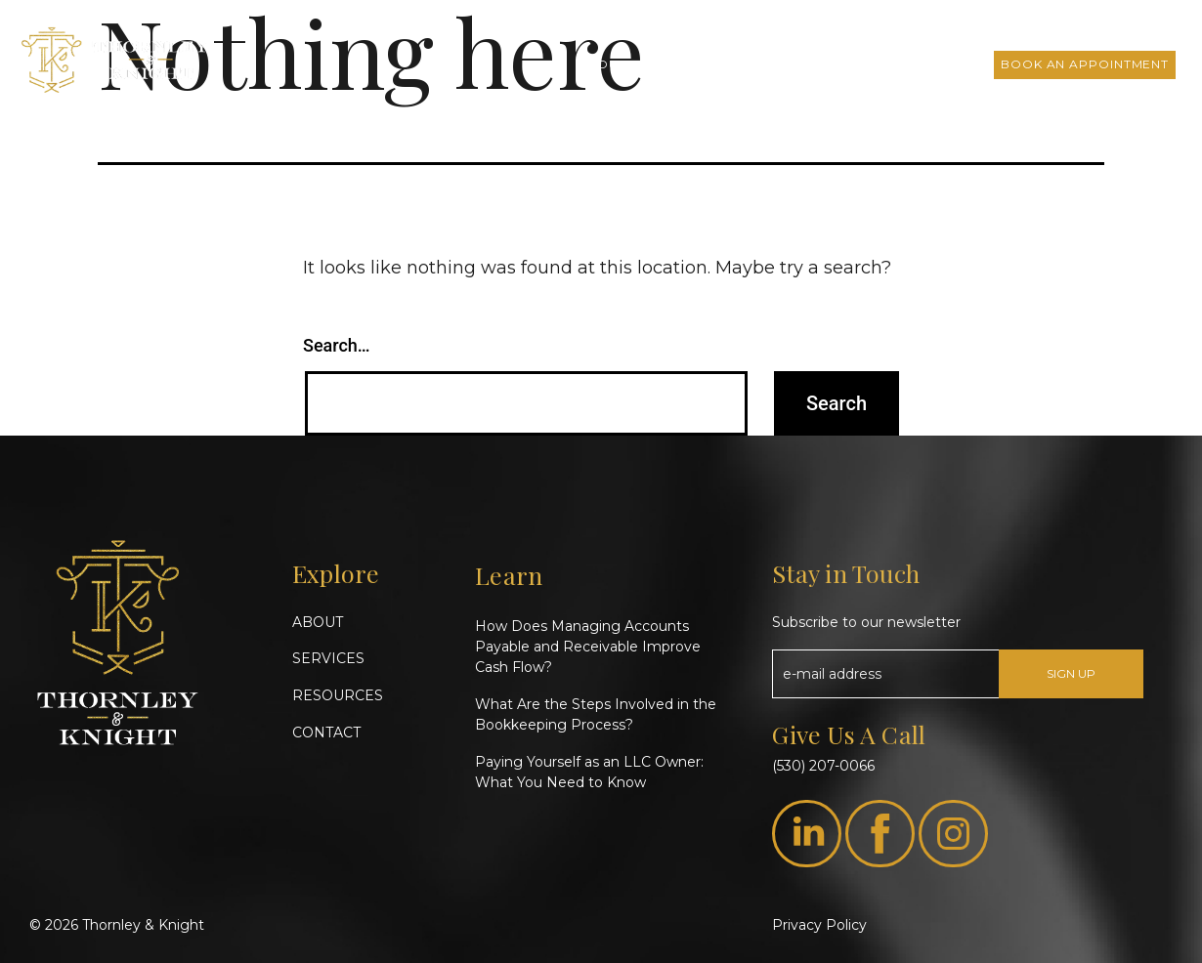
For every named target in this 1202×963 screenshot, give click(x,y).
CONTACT (326, 732)
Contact (944, 64)
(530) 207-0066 (823, 766)
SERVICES (328, 658)
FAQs (869, 64)
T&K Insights (783, 64)
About (603, 64)
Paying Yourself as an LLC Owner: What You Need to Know (589, 772)
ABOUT (317, 622)
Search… (336, 345)
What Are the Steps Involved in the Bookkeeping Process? (595, 714)
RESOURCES (337, 695)
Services (682, 64)
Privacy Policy (819, 925)
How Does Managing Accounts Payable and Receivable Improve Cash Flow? (588, 646)
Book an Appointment (1085, 64)
